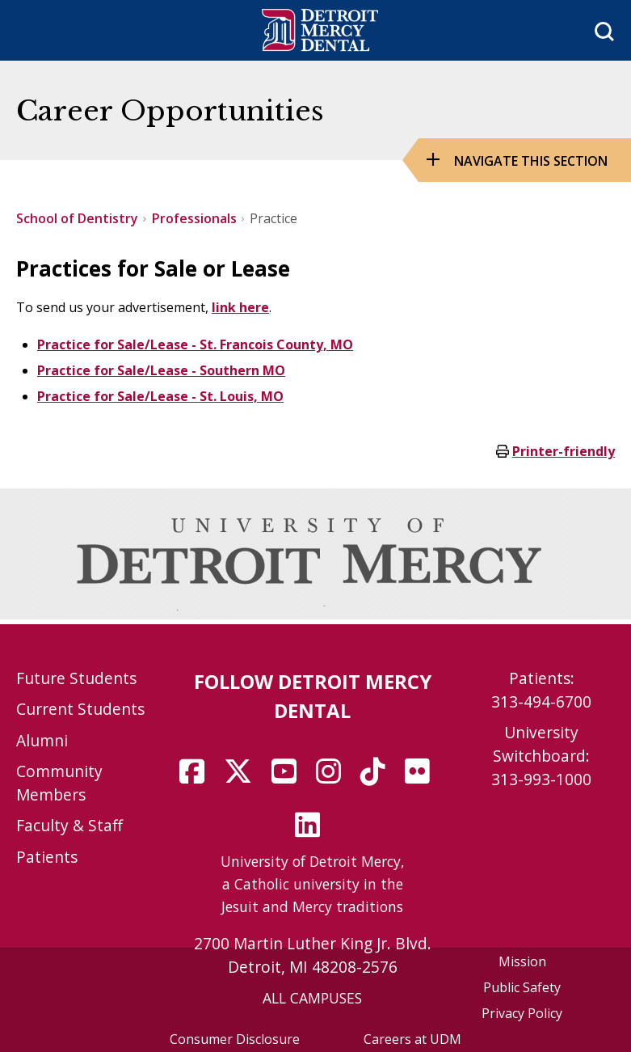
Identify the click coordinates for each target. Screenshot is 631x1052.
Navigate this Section (531, 161)
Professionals (194, 218)
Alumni (42, 740)
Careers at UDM (412, 1039)
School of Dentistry (77, 218)
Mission (522, 961)
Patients (47, 857)
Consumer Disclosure (235, 1039)
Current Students (80, 709)
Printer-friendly (563, 451)
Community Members (59, 782)
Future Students (76, 678)
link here (240, 307)
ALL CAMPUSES (312, 998)
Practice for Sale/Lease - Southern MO (161, 370)
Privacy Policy (522, 1013)
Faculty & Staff (69, 825)
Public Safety (522, 987)
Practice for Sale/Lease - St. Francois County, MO (195, 344)
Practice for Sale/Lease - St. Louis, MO (160, 396)
